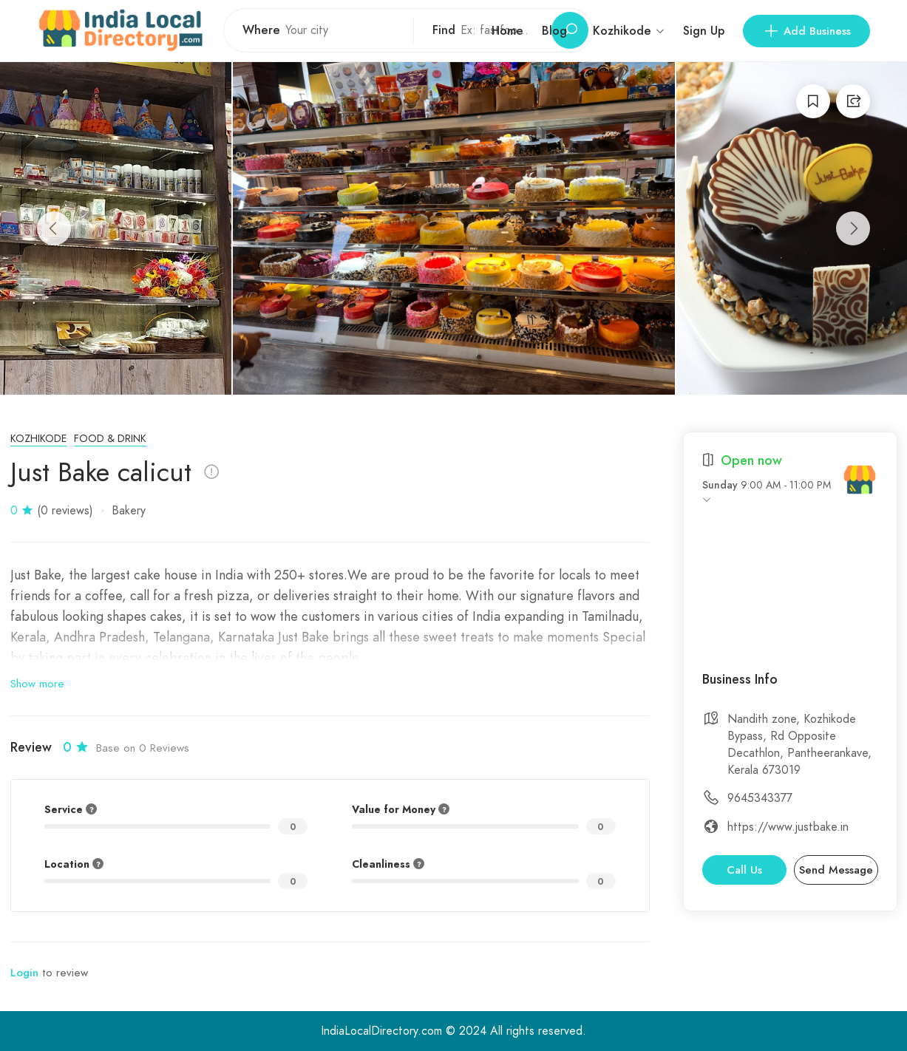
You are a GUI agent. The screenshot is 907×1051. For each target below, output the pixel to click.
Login (24, 973)
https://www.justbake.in (788, 827)
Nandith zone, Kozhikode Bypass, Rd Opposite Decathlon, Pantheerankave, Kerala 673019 (799, 744)
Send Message (836, 870)
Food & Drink (110, 439)
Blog (554, 30)
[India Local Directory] (859, 479)
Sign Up (703, 30)
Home (507, 30)
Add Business (806, 31)
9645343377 (759, 798)
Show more (37, 683)
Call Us (744, 870)
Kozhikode (38, 439)
